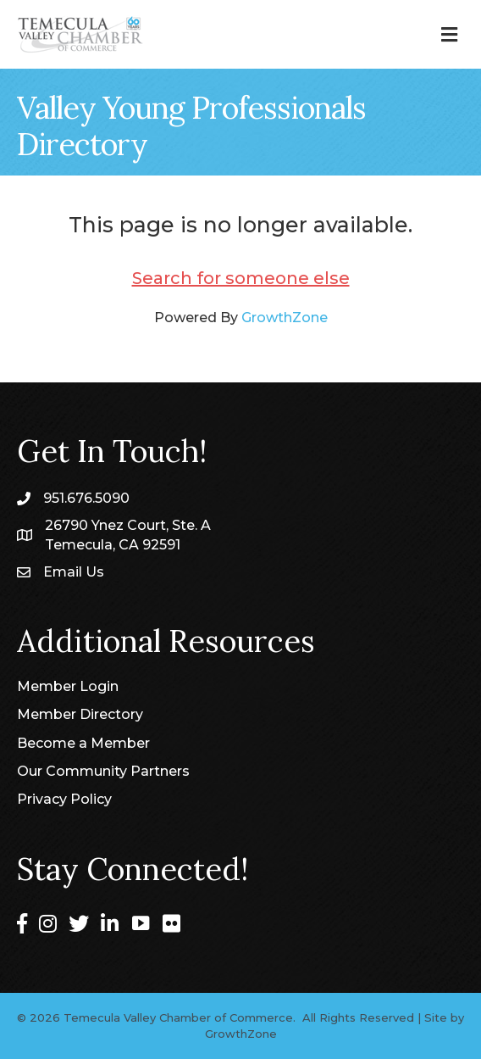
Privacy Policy (64, 799)
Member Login (68, 686)
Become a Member (83, 743)
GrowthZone (284, 317)
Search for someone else (241, 278)
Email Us (73, 572)
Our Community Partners (103, 771)
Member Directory (80, 714)
